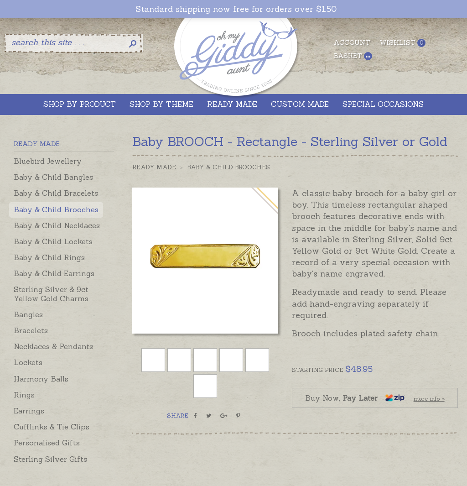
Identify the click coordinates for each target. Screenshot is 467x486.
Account (352, 42)
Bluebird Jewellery (48, 161)
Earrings (29, 410)
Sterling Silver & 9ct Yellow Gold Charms (51, 294)
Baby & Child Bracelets (56, 193)
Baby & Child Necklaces (57, 225)
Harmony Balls (41, 378)
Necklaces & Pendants (53, 346)
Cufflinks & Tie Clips (51, 426)
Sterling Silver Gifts (50, 459)
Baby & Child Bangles (53, 177)
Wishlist (402, 42)
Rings (24, 394)
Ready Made (154, 167)
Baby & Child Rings (49, 257)
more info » (429, 398)
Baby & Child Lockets (53, 241)
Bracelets (31, 330)
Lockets (28, 362)
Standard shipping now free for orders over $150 (236, 9)
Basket (353, 56)
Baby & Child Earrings (54, 273)
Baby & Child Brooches (56, 209)
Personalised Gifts (47, 442)
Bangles (28, 314)
